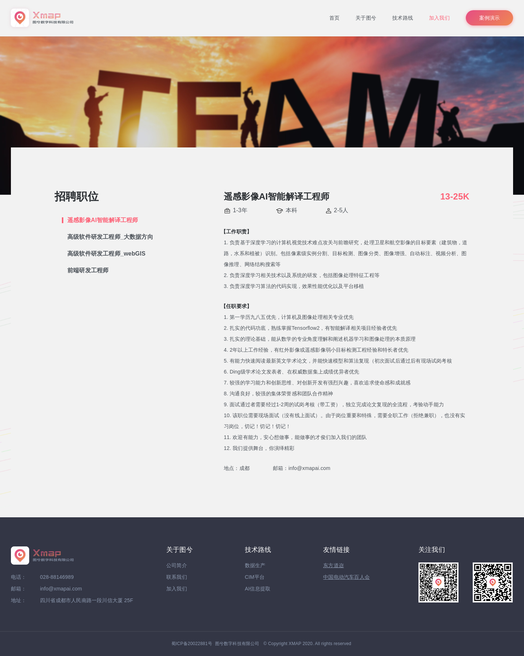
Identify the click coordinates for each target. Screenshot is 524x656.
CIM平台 (255, 577)
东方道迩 (333, 565)
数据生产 (255, 565)
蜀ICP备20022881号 (191, 643)
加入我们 (439, 18)
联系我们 (176, 577)
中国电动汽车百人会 (346, 577)
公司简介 (176, 565)
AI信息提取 (257, 589)
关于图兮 (366, 18)
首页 (334, 18)
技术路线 (402, 18)
